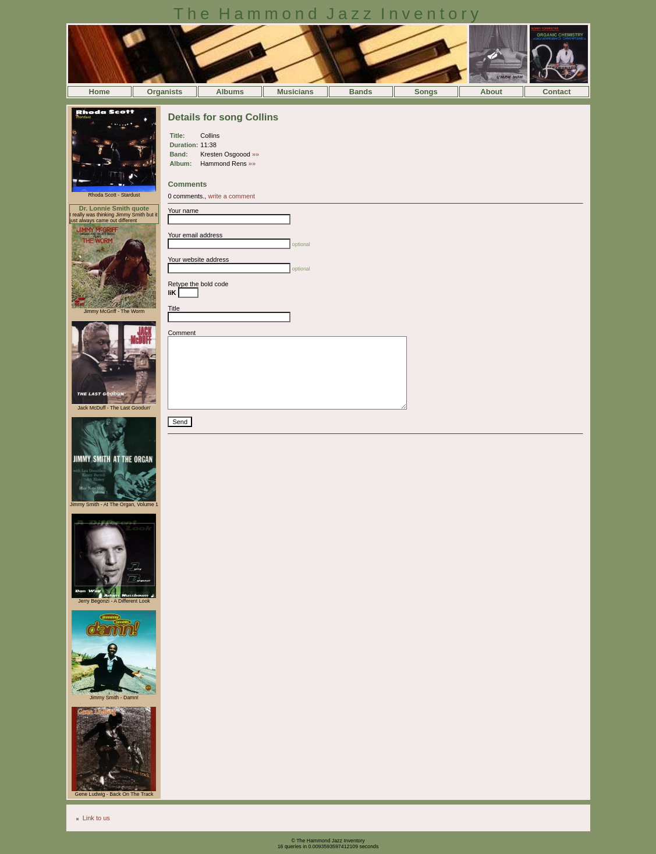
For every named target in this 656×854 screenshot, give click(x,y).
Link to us (96, 817)
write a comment (231, 196)
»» (255, 154)
